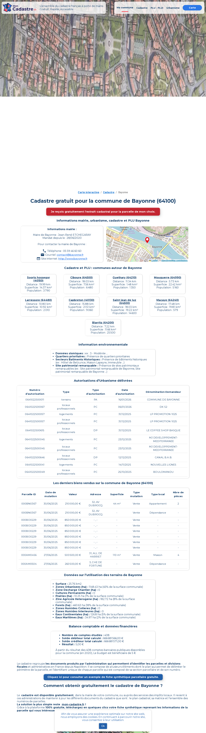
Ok (103, 726)
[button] (147, 240)
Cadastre (108, 192)
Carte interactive (88, 192)
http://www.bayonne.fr (72, 258)
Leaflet (153, 260)
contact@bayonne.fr (70, 254)
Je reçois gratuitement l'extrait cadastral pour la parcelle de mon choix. (103, 211)
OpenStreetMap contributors (174, 260)
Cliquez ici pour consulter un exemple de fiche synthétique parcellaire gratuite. (103, 677)
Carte (192, 7)
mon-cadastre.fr (73, 704)
